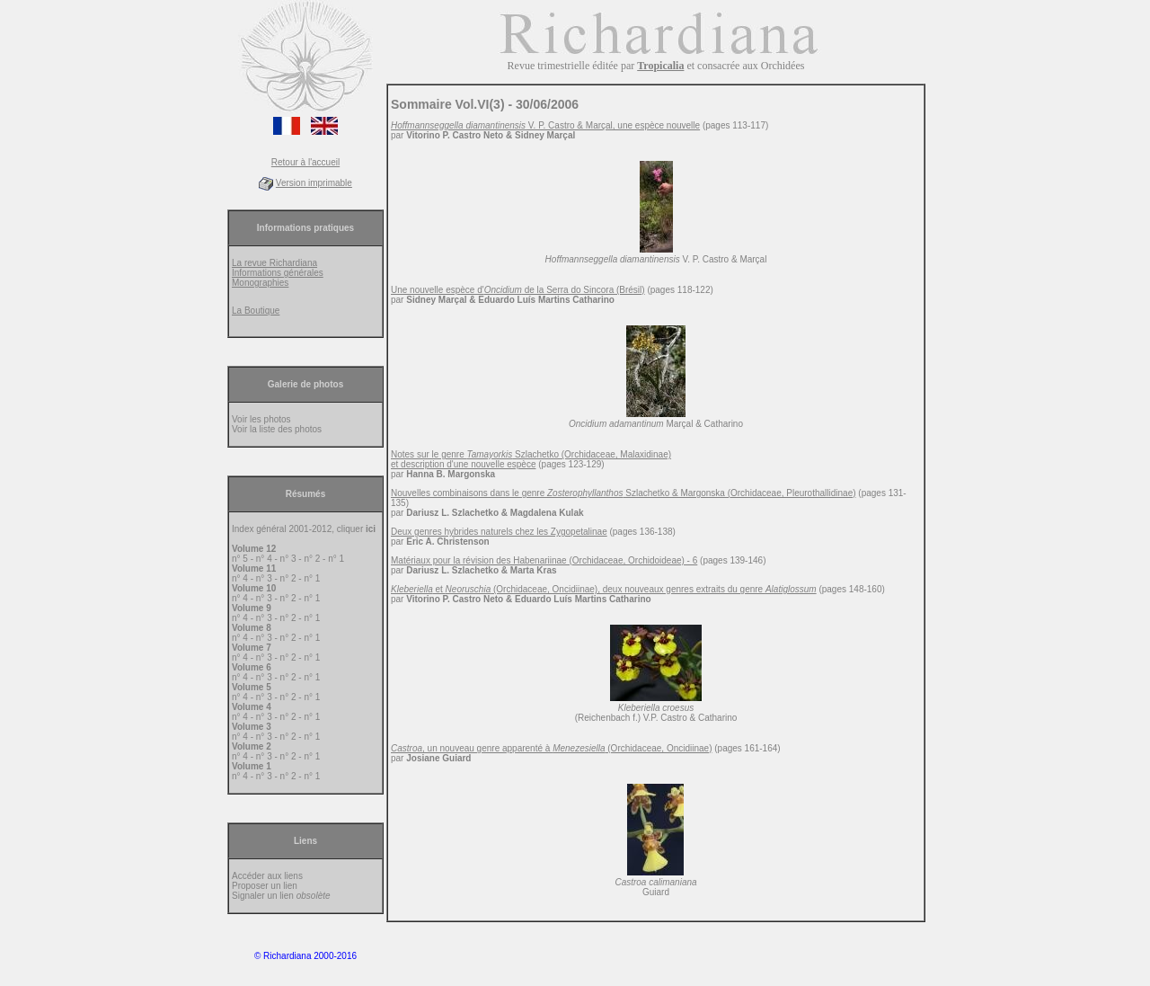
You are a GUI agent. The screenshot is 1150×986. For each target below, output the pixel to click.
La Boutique (255, 310)
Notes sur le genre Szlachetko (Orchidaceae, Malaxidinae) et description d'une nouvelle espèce (531, 459)
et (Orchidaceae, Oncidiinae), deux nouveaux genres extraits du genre (604, 589)
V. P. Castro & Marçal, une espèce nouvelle (545, 125)
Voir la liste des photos (277, 429)
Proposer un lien (264, 886)
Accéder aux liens (267, 876)
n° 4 (264, 559)
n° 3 (288, 559)
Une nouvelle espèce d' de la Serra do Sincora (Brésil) (518, 290)
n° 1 (336, 559)
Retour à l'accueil (305, 162)
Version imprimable (314, 183)
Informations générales (277, 273)
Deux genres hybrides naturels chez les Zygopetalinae (499, 532)
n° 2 (312, 559)
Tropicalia (660, 65)
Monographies (260, 283)
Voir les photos (261, 419)
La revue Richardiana (274, 263)
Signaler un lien (281, 896)
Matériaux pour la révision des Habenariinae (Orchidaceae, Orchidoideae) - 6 (544, 560)
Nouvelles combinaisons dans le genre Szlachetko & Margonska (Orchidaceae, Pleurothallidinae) (623, 493)
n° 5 (240, 559)
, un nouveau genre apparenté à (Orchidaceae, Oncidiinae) (551, 748)
